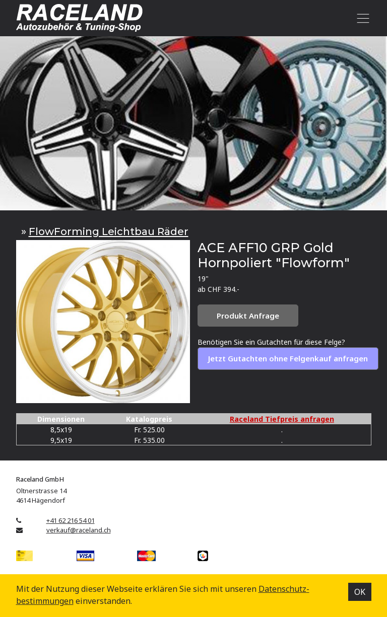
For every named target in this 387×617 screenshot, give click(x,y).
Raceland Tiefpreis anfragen (282, 419)
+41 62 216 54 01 (70, 520)
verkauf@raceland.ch (78, 529)
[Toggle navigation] (361, 18)
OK (359, 591)
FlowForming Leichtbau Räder (108, 231)
